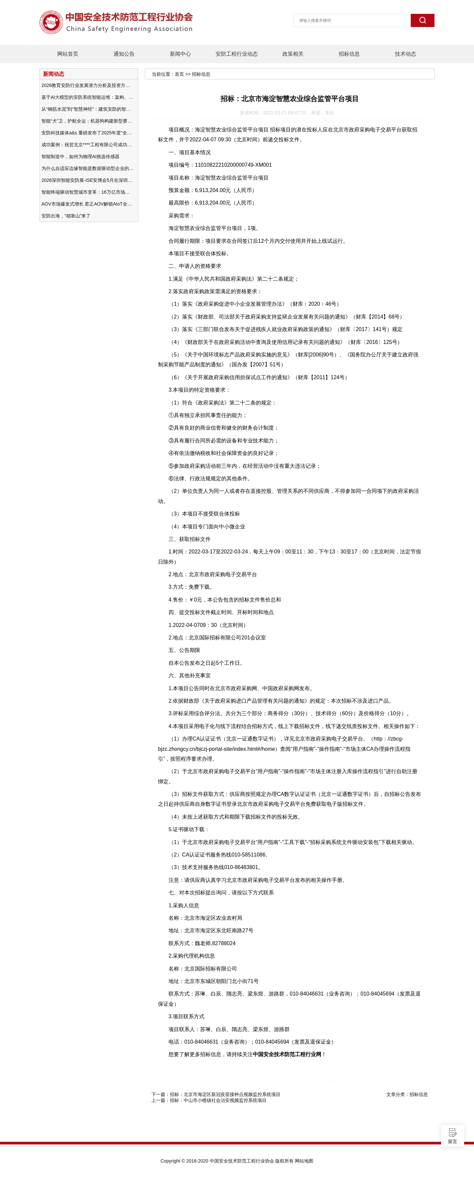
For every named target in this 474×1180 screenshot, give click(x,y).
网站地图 (304, 1161)
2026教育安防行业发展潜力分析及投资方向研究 (87, 85)
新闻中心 (180, 54)
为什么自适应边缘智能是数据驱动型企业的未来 (87, 168)
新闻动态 (53, 74)
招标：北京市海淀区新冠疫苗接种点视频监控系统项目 (225, 1094)
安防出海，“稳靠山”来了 (66, 215)
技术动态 (405, 54)
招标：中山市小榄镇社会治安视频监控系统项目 (218, 1100)
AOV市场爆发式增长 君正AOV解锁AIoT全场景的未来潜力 (87, 204)
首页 (179, 74)
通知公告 (124, 54)
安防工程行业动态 (237, 54)
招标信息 (349, 54)
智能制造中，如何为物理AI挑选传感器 (80, 156)
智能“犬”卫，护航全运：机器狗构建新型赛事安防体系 (87, 121)
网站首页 (67, 54)
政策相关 (292, 54)
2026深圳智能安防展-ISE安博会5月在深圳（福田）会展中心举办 (87, 180)
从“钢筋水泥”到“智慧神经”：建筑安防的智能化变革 (87, 109)
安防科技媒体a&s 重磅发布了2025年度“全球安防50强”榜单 (87, 132)
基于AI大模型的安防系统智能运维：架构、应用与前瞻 (87, 97)
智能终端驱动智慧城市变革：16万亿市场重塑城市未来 (87, 192)
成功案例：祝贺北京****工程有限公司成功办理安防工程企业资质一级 (87, 144)
